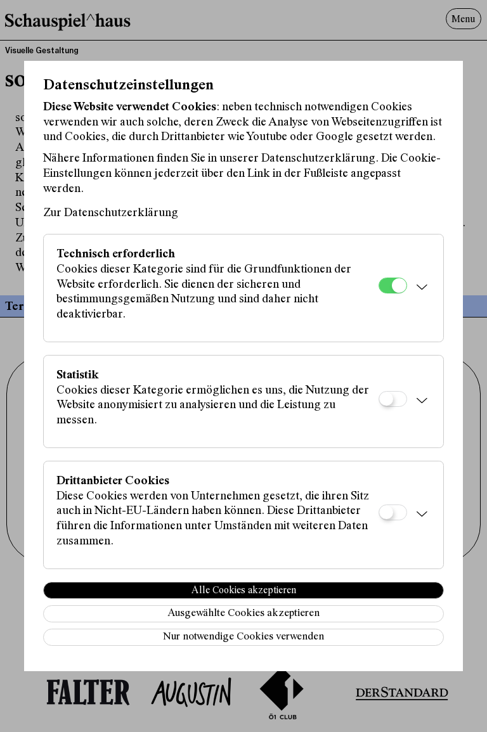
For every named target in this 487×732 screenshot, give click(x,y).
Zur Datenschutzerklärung (110, 213)
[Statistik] (393, 399)
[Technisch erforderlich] (393, 285)
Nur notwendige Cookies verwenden (243, 637)
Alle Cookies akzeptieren (244, 591)
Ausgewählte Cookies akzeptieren (243, 613)
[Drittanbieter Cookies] (393, 512)
